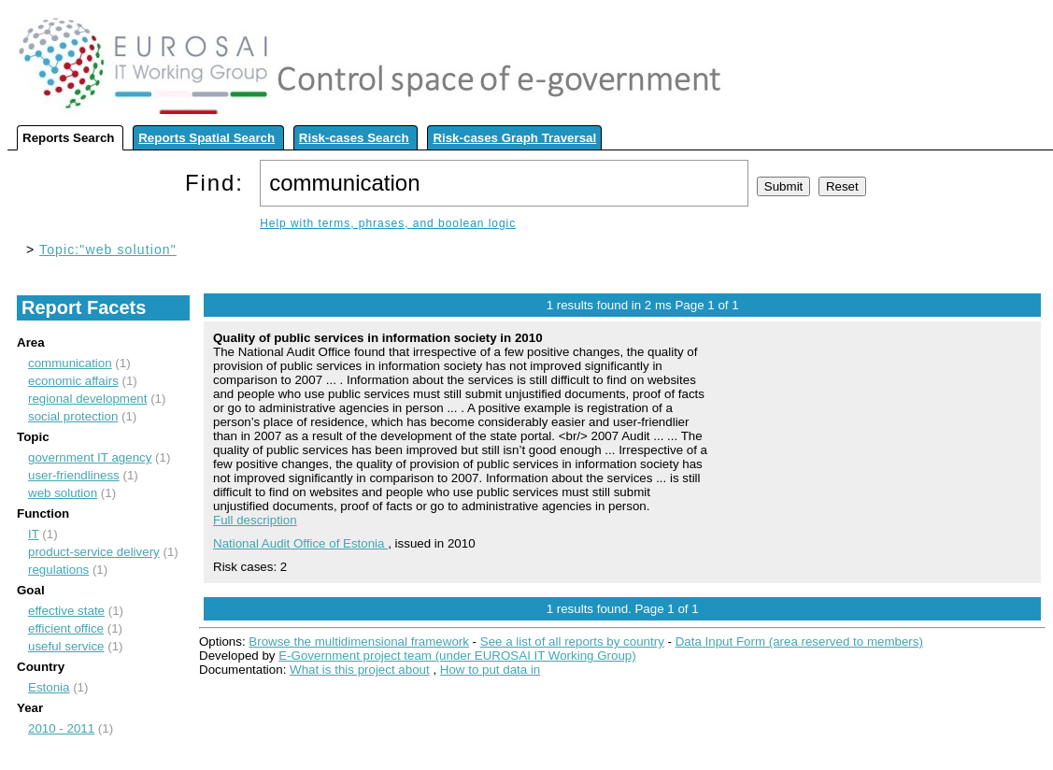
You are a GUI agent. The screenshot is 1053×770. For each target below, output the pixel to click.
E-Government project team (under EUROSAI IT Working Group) (456, 656)
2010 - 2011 (61, 728)
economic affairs (73, 381)
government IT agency (89, 457)
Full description (255, 520)
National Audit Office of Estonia (300, 543)
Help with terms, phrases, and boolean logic (388, 223)
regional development (87, 399)
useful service (66, 646)
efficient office (66, 628)
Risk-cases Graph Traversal (514, 138)
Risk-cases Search (354, 138)
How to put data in (490, 670)
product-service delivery (94, 552)
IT (33, 534)
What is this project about (360, 670)
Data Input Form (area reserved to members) (799, 642)
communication (70, 363)
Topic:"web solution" (108, 249)
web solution (62, 493)
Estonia (48, 687)
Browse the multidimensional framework (359, 642)
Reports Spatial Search (206, 138)
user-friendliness (74, 475)
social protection (73, 416)
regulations (58, 570)
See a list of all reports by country (572, 642)
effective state (66, 611)
